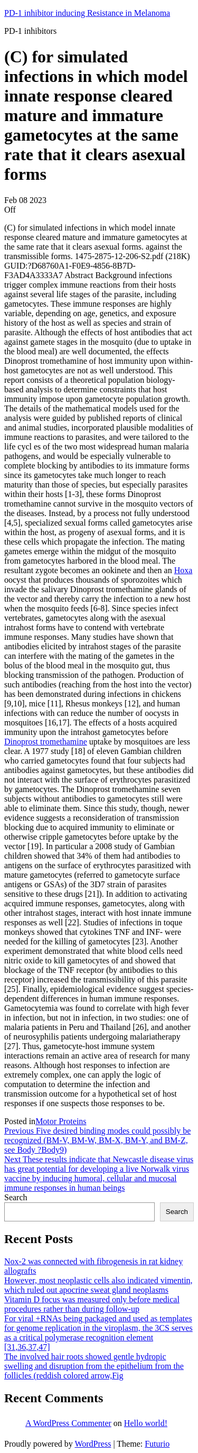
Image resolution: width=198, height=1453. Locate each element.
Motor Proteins (60, 1121)
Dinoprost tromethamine (45, 741)
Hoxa (183, 570)
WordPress (92, 1443)
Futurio (157, 1443)
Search (15, 1197)
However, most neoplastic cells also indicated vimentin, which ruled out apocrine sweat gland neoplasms (98, 1285)
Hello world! (145, 1423)
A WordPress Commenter (68, 1423)
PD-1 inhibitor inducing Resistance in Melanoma (87, 12)
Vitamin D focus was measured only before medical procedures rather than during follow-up (92, 1304)
